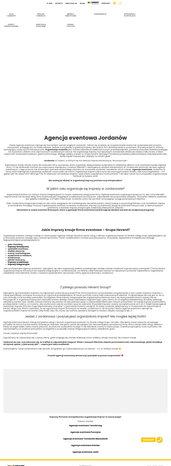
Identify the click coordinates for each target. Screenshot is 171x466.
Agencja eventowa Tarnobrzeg (85, 425)
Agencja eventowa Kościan (85, 445)
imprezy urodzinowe (18, 262)
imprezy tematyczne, (18, 246)
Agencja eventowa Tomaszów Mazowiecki (85, 438)
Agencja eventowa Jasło (86, 452)
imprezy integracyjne (18, 264)
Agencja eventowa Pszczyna (85, 432)
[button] (159, 440)
